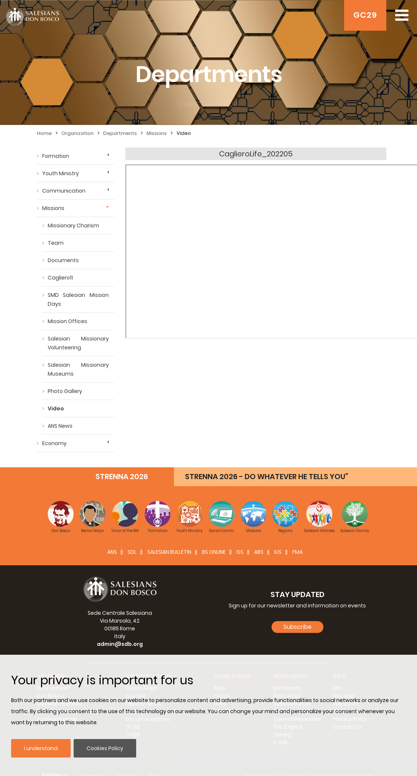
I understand (41, 748)
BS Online (214, 552)
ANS (112, 552)
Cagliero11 (60, 277)
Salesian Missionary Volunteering (78, 343)
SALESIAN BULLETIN (169, 552)
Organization (77, 133)
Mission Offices (67, 321)
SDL (132, 552)
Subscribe (297, 627)
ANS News (60, 426)
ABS (258, 552)
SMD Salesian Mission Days (78, 299)
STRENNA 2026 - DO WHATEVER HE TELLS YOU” (266, 476)
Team (56, 243)
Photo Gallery (65, 391)
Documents (63, 260)
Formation (55, 156)
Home (44, 133)
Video (183, 133)
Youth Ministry (60, 173)
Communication (63, 190)
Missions (157, 133)
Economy (54, 443)
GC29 (365, 15)
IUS (278, 552)
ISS (239, 552)
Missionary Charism (73, 225)
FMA (297, 552)
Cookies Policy (105, 748)
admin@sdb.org (120, 644)
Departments (120, 133)
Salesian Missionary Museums (78, 369)
